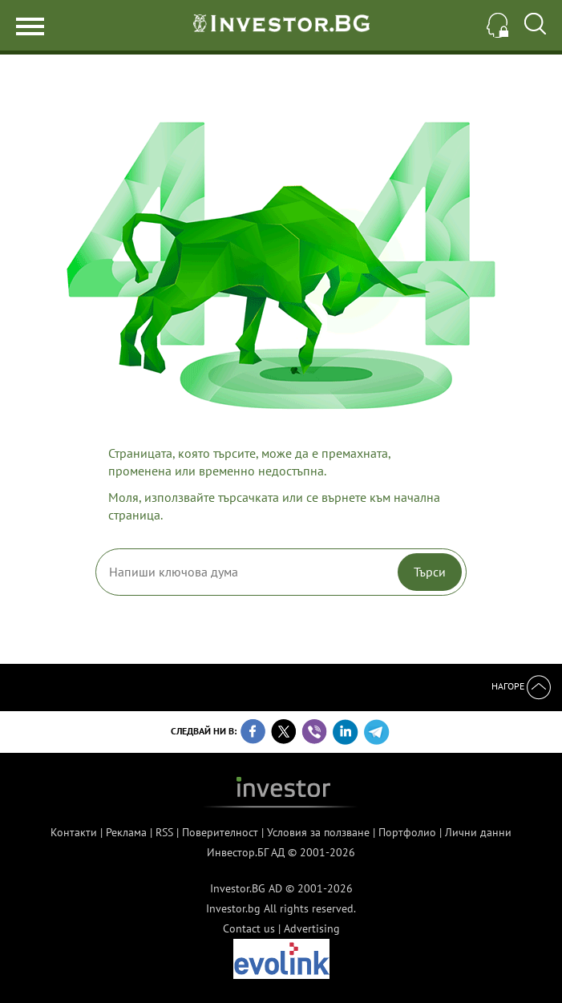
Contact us (249, 928)
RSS (164, 832)
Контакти (74, 832)
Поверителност (220, 832)
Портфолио (407, 832)
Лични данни (478, 832)
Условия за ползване (318, 832)
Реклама (126, 832)
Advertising (312, 928)
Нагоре (521, 686)
